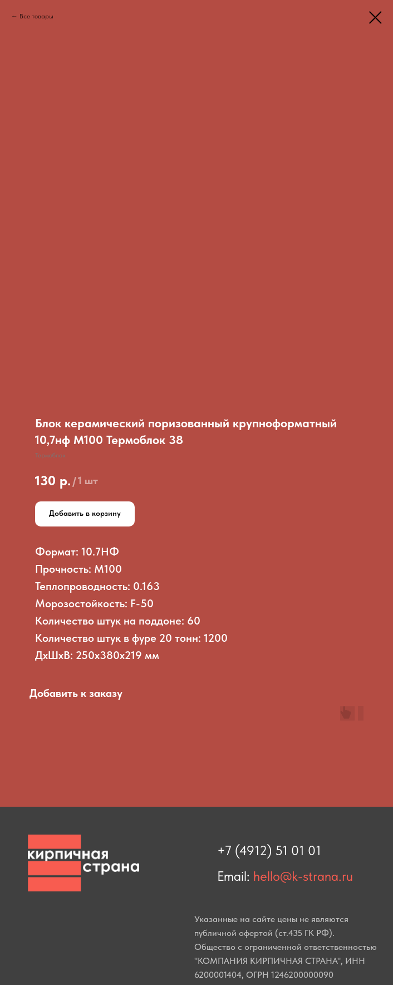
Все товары (36, 16)
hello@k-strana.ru (303, 876)
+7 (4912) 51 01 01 (269, 850)
